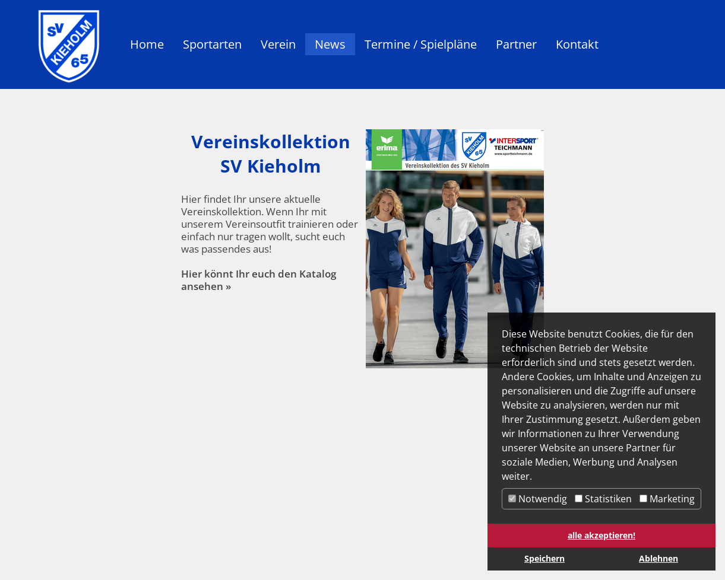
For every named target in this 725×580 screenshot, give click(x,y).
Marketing (667, 498)
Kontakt (577, 44)
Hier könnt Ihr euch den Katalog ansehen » (258, 280)
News (330, 44)
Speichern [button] (544, 558)
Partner (516, 44)
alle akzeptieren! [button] (601, 535)
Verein (278, 44)
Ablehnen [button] (658, 558)
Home (147, 44)
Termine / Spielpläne (421, 44)
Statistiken (603, 498)
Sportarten (212, 44)
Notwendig (537, 498)
